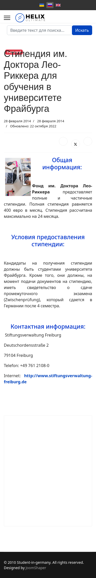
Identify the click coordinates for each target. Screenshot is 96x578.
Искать (82, 30)
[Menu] (7, 17)
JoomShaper (36, 567)
